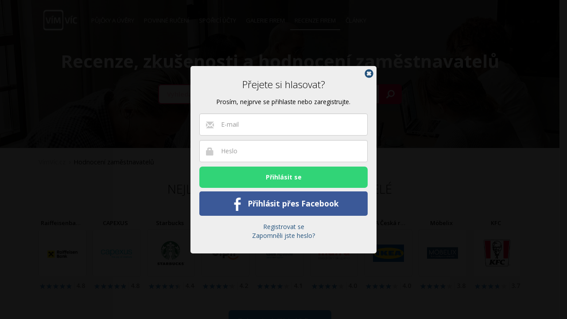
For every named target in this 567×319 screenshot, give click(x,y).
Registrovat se (283, 226)
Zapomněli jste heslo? (283, 235)
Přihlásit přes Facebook (284, 204)
